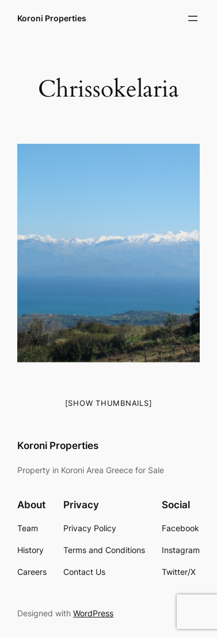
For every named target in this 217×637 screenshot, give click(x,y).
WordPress (93, 613)
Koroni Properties (51, 18)
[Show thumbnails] (109, 403)
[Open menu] (193, 18)
